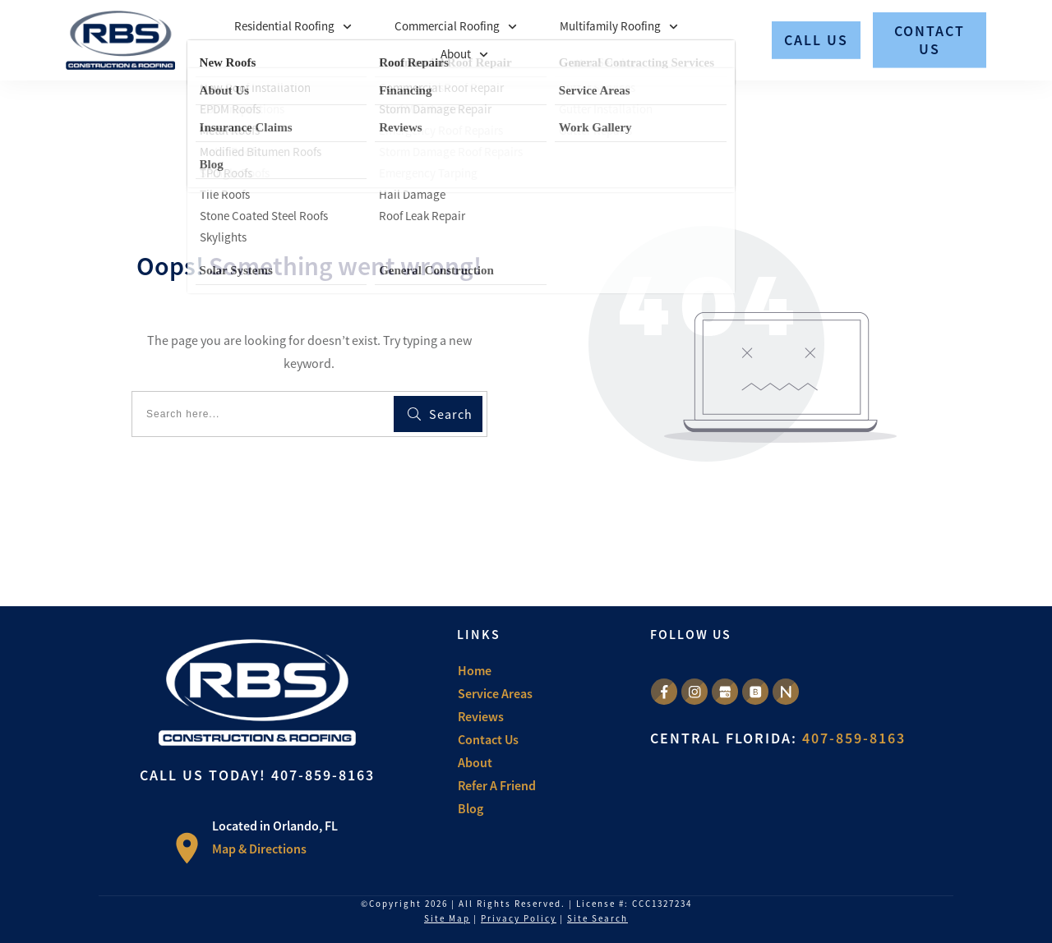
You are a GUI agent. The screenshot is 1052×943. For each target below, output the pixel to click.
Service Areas (495, 693)
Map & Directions (259, 848)
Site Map (447, 918)
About (475, 762)
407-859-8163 (323, 775)
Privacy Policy (518, 918)
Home (474, 670)
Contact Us (488, 739)
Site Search (597, 918)
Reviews (481, 716)
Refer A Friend (497, 785)
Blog (470, 808)
